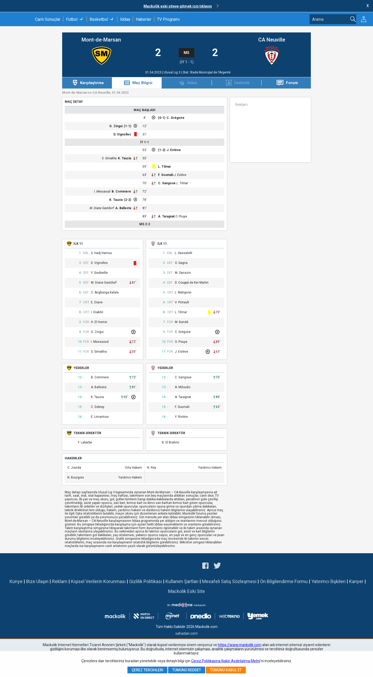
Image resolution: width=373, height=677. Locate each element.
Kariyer (356, 581)
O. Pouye (181, 216)
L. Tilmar (164, 166)
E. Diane (97, 302)
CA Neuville (271, 40)
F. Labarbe (85, 442)
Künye (16, 581)
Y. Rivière (181, 417)
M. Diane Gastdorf (102, 208)
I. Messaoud (102, 191)
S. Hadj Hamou (101, 253)
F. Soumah (165, 175)
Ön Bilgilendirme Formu (284, 581)
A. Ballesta (123, 208)
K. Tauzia (124, 158)
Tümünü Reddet (186, 670)
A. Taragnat (166, 216)
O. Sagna (181, 263)
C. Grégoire (175, 118)
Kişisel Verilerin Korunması (98, 581)
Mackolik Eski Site (186, 591)
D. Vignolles (122, 134)
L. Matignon (183, 292)
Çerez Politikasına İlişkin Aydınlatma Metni (225, 661)
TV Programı (168, 19)
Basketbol (99, 19)
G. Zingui (116, 126)
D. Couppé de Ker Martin (192, 282)
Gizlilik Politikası (145, 581)
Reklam (59, 581)
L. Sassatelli (183, 253)
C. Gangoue (167, 183)
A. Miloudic (183, 387)
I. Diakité (97, 312)
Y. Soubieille (99, 273)
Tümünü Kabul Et (226, 670)
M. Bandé (181, 322)
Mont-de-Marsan (101, 40)
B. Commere (121, 191)
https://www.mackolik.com (239, 645)
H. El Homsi (99, 322)
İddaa (125, 19)
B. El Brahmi (170, 442)
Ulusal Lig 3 (172, 72)
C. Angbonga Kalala (105, 292)
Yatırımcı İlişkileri (328, 581)
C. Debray (97, 407)
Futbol (71, 19)
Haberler (143, 19)
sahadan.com (186, 633)
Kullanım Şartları (182, 581)
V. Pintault (182, 302)
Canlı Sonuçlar (47, 19)
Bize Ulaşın (37, 581)
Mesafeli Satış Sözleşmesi (229, 581)
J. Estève (174, 150)
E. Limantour (100, 417)
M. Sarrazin (183, 273)
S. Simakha (109, 158)
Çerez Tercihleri (147, 670)
